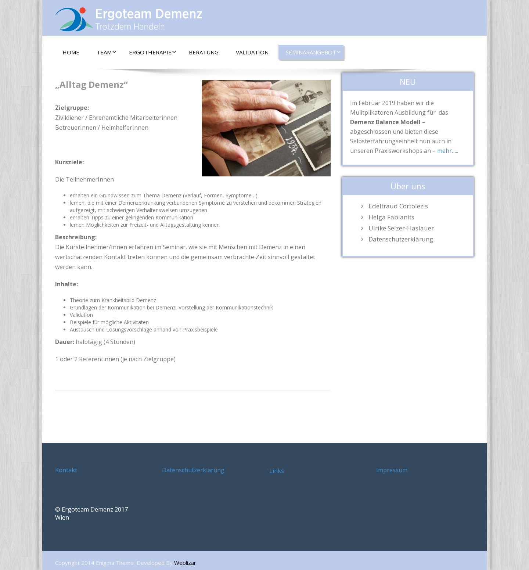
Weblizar (185, 562)
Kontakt (66, 470)
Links (276, 471)
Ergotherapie (152, 52)
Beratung (204, 52)
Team (106, 52)
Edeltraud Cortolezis (398, 206)
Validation (252, 52)
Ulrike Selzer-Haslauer (401, 228)
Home (70, 52)
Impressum (391, 470)
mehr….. (447, 151)
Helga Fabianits (391, 217)
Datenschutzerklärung (400, 239)
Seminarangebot (313, 52)
